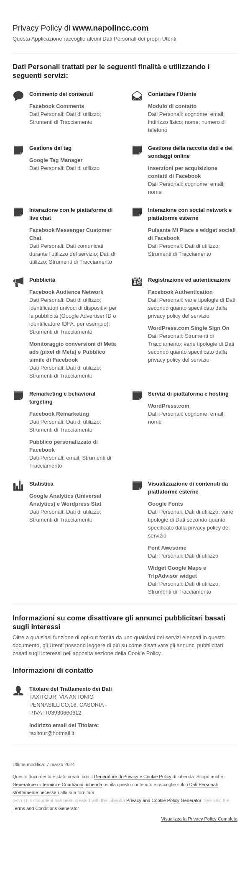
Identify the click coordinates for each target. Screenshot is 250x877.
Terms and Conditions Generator (46, 808)
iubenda (94, 784)
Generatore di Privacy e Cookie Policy (132, 776)
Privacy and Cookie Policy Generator (163, 800)
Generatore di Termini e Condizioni (48, 784)
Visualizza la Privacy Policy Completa (199, 819)
